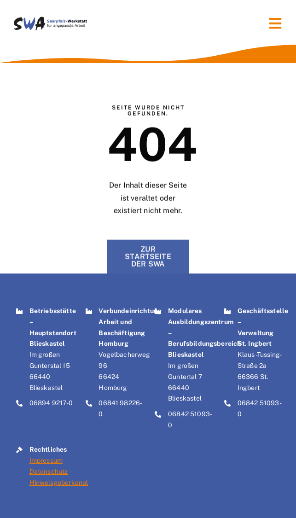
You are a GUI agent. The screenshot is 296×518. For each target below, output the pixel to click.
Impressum (46, 460)
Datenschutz (48, 471)
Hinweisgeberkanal (58, 482)
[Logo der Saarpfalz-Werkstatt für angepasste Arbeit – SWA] (50, 20)
